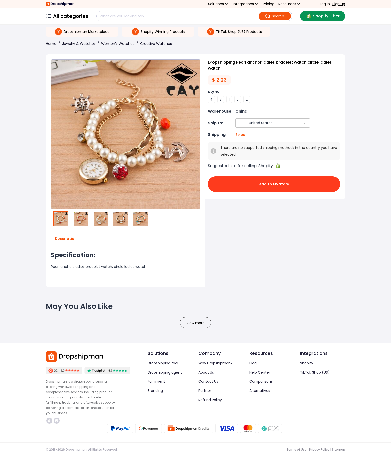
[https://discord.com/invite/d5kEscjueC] (57, 421)
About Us (206, 372)
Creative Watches (156, 43)
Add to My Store (274, 184)
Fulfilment (156, 381)
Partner (204, 390)
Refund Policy (210, 399)
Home (51, 43)
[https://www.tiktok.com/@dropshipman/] (49, 421)
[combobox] (265, 123)
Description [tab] (66, 239)
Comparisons (261, 381)
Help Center (259, 372)
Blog (253, 363)
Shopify (306, 363)
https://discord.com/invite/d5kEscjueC (57, 421)
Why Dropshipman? (215, 363)
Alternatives (259, 390)
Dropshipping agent (165, 372)
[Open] (304, 123)
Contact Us (208, 381)
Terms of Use (296, 449)
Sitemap (338, 449)
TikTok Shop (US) (315, 372)
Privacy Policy (319, 449)
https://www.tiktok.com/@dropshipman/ (49, 421)
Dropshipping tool (163, 363)
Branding (155, 390)
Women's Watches (117, 43)
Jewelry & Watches (79, 43)
